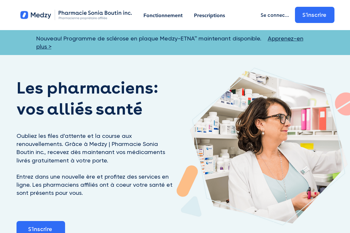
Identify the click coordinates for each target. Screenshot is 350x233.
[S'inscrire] (315, 15)
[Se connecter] (276, 14)
